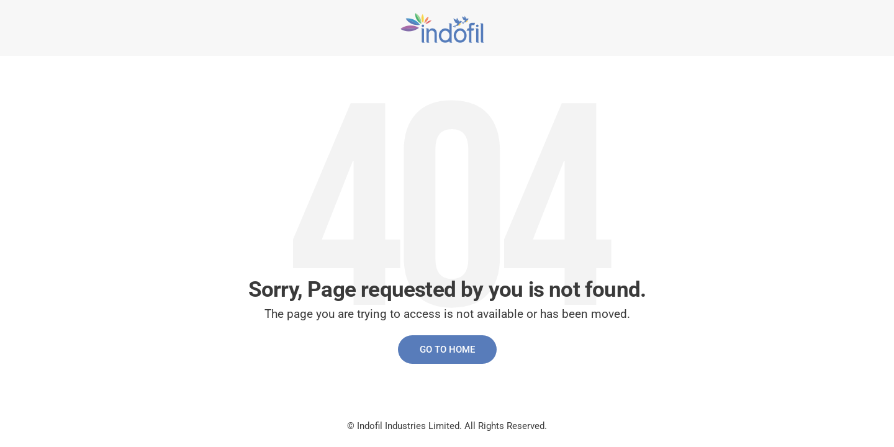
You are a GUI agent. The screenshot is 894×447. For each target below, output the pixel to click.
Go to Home (447, 349)
